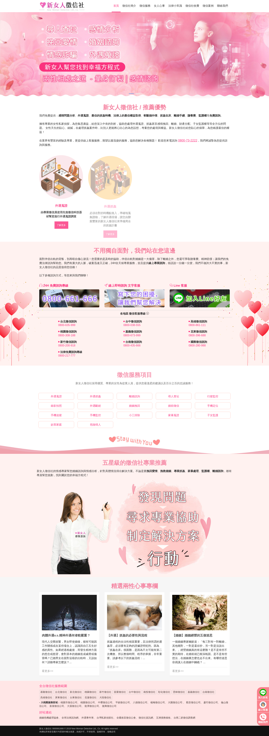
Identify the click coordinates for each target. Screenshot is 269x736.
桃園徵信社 (91, 692)
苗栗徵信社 (120, 692)
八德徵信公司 (140, 702)
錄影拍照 (56, 405)
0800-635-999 (66, 325)
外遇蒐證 (56, 396)
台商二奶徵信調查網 (184, 717)
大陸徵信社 (105, 697)
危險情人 (95, 424)
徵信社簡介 (129, 5)
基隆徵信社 (46, 692)
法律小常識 (175, 5)
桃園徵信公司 (87, 702)
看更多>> (47, 671)
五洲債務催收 (163, 717)
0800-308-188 (66, 335)
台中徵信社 (135, 692)
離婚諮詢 (134, 396)
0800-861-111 (197, 325)
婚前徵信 (173, 405)
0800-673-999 (132, 335)
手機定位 (212, 405)
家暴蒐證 (173, 415)
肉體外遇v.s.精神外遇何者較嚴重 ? (66, 635)
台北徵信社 (61, 692)
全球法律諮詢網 (70, 717)
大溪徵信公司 (74, 706)
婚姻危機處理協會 (49, 717)
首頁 (116, 5)
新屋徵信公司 (57, 706)
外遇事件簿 (87, 717)
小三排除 (134, 415)
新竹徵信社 (105, 692)
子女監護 (212, 415)
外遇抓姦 (95, 396)
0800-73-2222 (187, 140)
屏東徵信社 (61, 697)
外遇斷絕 (95, 405)
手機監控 (95, 415)
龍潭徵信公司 (92, 706)
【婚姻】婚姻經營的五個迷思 (192, 635)
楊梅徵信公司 (157, 702)
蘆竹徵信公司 (210, 702)
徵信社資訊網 (146, 717)
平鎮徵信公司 (122, 702)
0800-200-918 (66, 345)
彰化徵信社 (164, 692)
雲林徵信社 (179, 692)
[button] (20, 54)
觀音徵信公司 (193, 702)
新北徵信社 (76, 692)
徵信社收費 (192, 5)
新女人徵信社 (62, 6)
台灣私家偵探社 (105, 717)
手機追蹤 (56, 415)
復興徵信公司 (109, 706)
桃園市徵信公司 (69, 702)
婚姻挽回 (134, 405)
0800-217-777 (66, 355)
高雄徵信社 (46, 697)
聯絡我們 (222, 5)
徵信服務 (144, 5)
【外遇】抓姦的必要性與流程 (127, 635)
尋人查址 (173, 396)
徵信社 (50, 686)
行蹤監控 (212, 396)
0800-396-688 (197, 335)
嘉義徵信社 (194, 692)
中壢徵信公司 (105, 702)
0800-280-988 (197, 345)
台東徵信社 (76, 697)
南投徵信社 (149, 692)
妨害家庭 (56, 424)
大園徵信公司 (175, 702)
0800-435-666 (132, 345)
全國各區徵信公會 (126, 717)
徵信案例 (208, 5)
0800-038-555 (132, 325)
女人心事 (159, 5)
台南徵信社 (208, 692)
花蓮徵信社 (91, 697)
